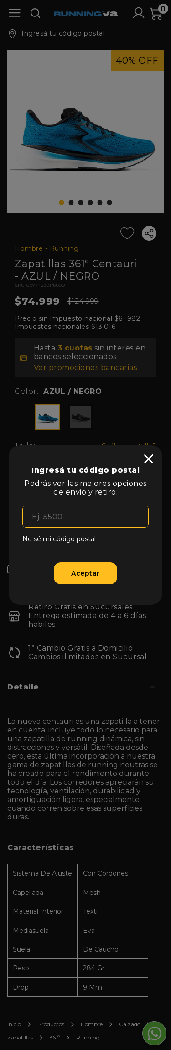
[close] (148, 458)
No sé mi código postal (59, 539)
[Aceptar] (85, 573)
